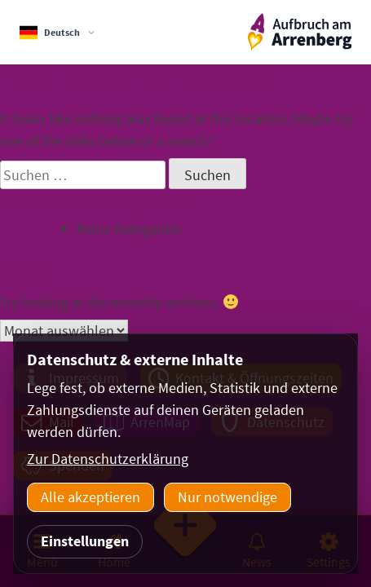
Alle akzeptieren (90, 497)
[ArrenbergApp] (299, 32)
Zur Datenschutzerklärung (107, 458)
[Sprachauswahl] (58, 32)
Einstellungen (85, 541)
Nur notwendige (227, 497)
